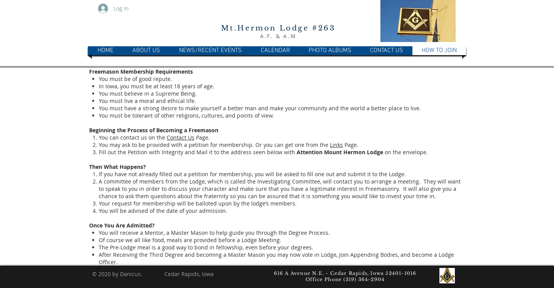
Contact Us (180, 137)
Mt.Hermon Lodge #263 (278, 28)
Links (336, 144)
